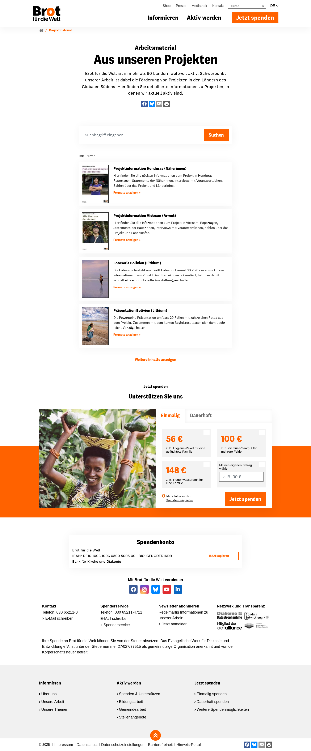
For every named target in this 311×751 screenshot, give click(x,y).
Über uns (49, 694)
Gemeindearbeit (132, 709)
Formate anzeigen (125, 192)
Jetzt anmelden (175, 624)
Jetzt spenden (255, 17)
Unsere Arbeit (52, 702)
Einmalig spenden (212, 694)
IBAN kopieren (219, 556)
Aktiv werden (204, 17)
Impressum (63, 745)
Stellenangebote (132, 717)
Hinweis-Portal (188, 745)
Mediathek (199, 6)
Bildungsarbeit (131, 702)
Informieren (163, 17)
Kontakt (218, 6)
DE (274, 5)
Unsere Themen (54, 709)
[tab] (170, 416)
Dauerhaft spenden (213, 702)
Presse (181, 6)
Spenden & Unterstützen (139, 694)
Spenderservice (117, 625)
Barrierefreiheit (160, 745)
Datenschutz (87, 745)
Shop (167, 6)
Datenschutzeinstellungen (122, 745)
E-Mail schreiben (59, 618)
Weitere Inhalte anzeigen (155, 359)
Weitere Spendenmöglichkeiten (223, 709)
